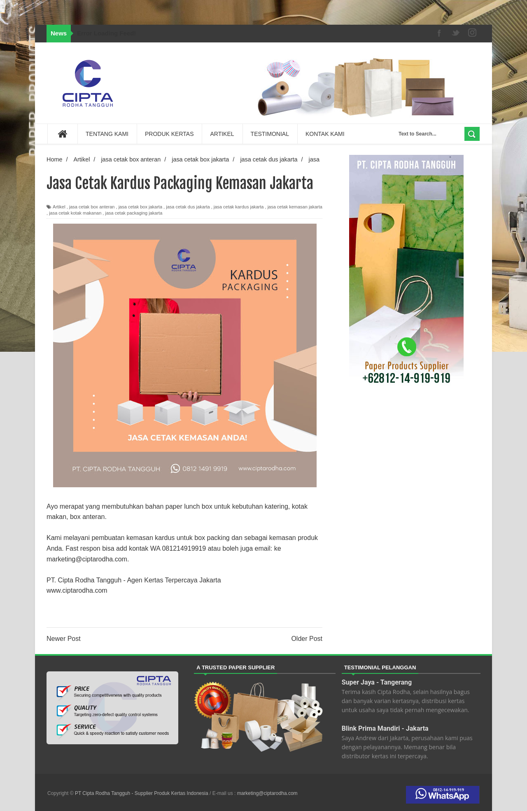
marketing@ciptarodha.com (267, 793)
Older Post (306, 638)
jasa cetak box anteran (92, 206)
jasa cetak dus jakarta (188, 206)
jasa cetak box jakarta (140, 206)
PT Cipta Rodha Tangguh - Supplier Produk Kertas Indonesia (142, 793)
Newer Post (64, 638)
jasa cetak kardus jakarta (239, 206)
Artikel (59, 206)
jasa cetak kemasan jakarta (295, 206)
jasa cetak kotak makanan (75, 212)
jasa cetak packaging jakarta (133, 212)
